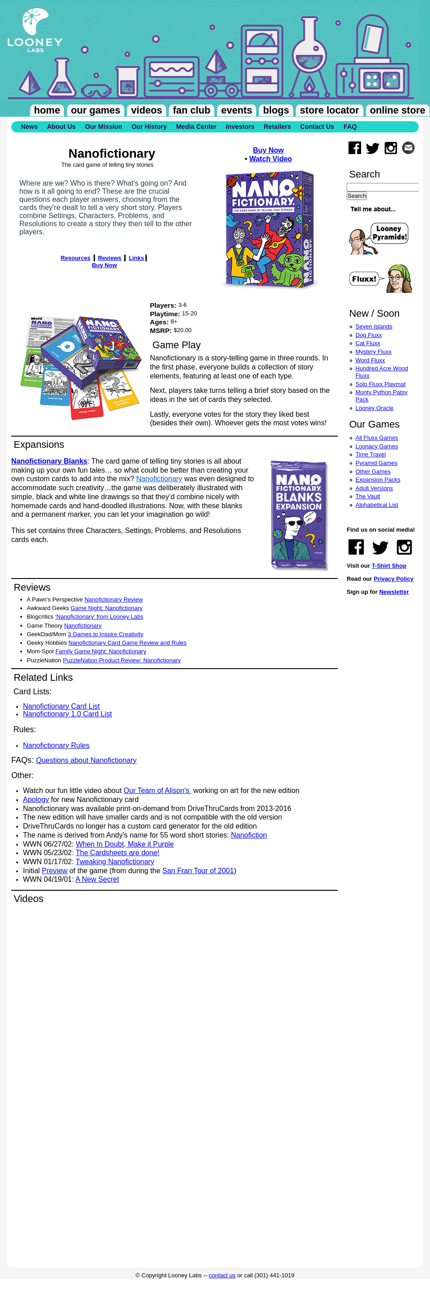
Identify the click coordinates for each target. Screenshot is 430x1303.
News (29, 126)
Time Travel (371, 454)
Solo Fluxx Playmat (381, 384)
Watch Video (270, 159)
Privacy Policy (393, 578)
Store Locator (329, 110)
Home (47, 110)
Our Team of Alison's (157, 790)
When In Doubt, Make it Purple (125, 844)
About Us (61, 126)
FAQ (350, 126)
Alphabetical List (377, 504)
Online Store (397, 110)
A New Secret (97, 879)
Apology (36, 799)
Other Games (373, 471)
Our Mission (103, 126)
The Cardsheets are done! (117, 853)
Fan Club (191, 110)
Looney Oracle (375, 408)
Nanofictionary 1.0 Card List (67, 714)
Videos (146, 110)
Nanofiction (249, 835)
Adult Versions (374, 488)
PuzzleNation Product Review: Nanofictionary (122, 660)
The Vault (368, 496)
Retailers (277, 126)
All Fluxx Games (377, 437)
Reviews (109, 258)
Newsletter (394, 591)
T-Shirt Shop (388, 565)
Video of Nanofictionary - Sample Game (155, 996)
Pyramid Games (377, 463)
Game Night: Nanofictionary (107, 608)
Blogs (276, 110)
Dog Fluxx (369, 335)
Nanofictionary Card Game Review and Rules (127, 642)
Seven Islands (374, 326)
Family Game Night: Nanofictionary (100, 651)
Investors (240, 126)
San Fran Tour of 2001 (198, 871)
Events (236, 110)
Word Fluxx (370, 360)
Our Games (96, 110)
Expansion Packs (378, 479)
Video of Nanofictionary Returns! (155, 1173)
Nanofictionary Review (114, 599)
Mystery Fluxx (374, 351)
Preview (55, 871)
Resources (76, 258)
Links (136, 258)
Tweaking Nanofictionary (115, 862)
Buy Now (268, 150)
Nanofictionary (159, 479)
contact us (222, 1275)
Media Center (196, 126)
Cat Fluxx (368, 343)
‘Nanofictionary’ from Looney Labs (99, 616)
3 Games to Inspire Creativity (106, 634)
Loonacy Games (377, 446)
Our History (149, 126)
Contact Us (317, 126)
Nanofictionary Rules (56, 745)
